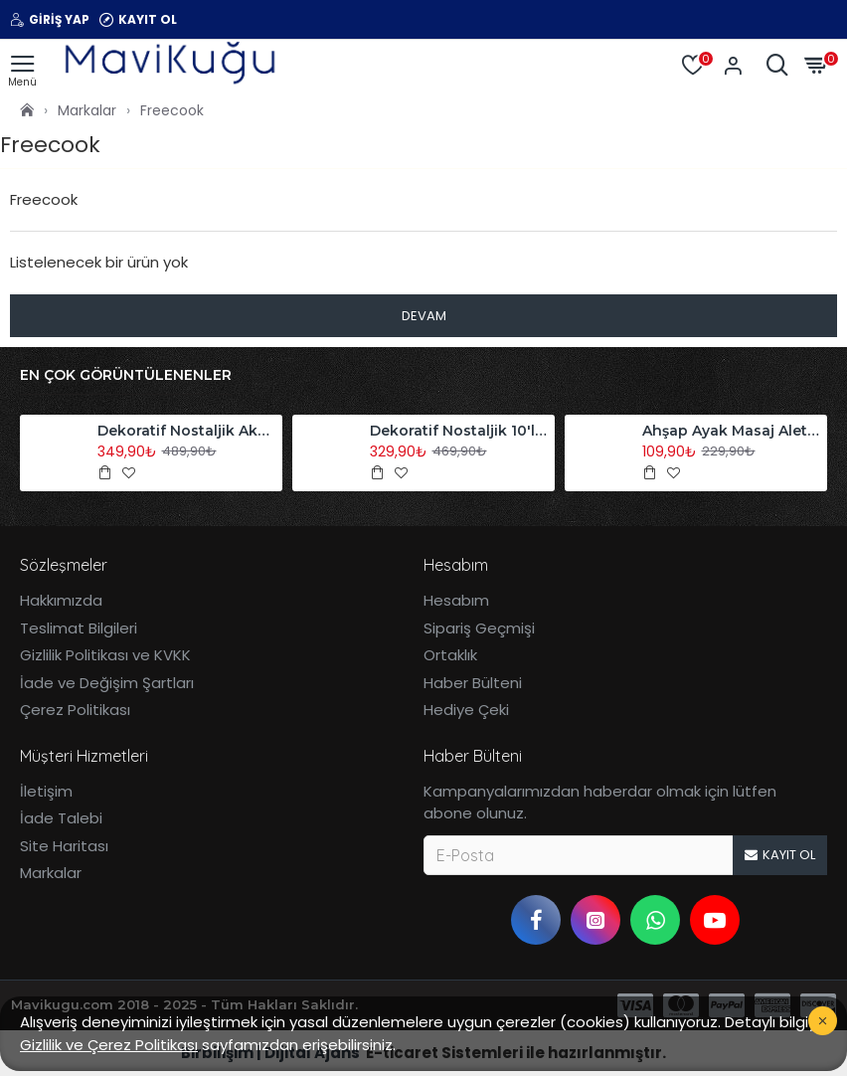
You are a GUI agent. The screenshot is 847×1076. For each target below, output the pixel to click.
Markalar (87, 110)
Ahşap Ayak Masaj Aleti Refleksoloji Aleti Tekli (731, 431)
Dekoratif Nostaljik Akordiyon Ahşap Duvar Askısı (186, 431)
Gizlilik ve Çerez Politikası (109, 1044)
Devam (424, 315)
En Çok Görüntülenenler (126, 375)
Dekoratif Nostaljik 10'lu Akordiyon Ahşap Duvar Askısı (459, 431)
